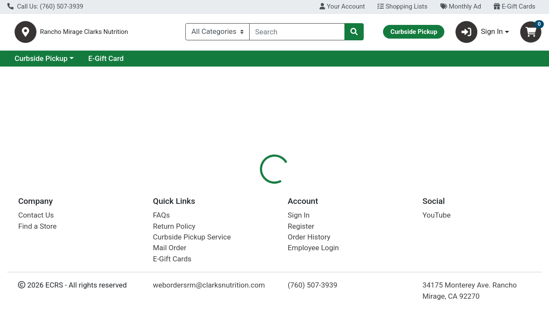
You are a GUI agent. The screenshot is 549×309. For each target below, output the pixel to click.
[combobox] (297, 33)
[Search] (297, 33)
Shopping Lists (402, 6)
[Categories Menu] (217, 33)
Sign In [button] (479, 34)
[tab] (252, 186)
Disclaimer (293, 187)
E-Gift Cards (514, 6)
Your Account (342, 6)
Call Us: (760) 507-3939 (45, 6)
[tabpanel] (389, 248)
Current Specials (41, 62)
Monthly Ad (460, 6)
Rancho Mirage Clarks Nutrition (130, 33)
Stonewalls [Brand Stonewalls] (336, 250)
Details (252, 187)
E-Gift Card (180, 62)
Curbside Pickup (115, 62)
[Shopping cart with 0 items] (531, 34)
